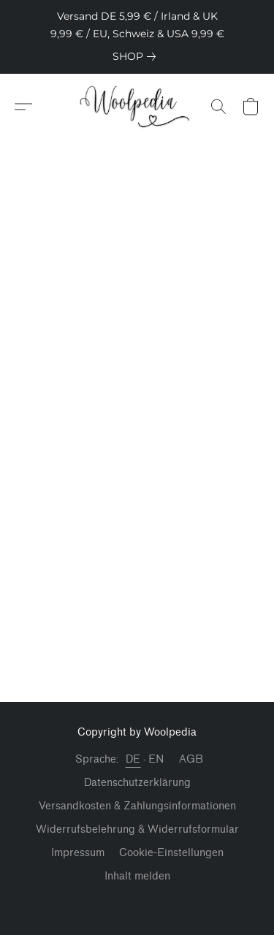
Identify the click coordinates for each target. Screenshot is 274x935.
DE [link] (133, 759)
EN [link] (156, 759)
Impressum (77, 853)
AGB (191, 759)
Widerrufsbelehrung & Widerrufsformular (137, 829)
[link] (137, 56)
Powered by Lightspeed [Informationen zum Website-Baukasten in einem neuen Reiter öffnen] (137, 902)
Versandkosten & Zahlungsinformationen (137, 806)
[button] (137, 107)
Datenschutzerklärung (137, 782)
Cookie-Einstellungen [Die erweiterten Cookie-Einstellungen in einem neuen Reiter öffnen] (171, 853)
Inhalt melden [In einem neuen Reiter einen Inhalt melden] (137, 876)
